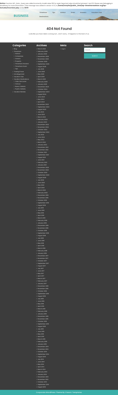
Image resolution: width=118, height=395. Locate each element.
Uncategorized (19, 74)
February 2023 (43, 119)
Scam (73, 12)
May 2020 (41, 185)
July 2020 (41, 180)
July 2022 (41, 135)
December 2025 (43, 56)
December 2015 (43, 316)
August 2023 (42, 109)
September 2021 (43, 155)
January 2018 (42, 253)
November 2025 (43, 59)
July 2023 (41, 112)
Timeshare (43, 12)
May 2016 (41, 304)
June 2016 (41, 301)
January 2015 (42, 344)
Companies (19, 56)
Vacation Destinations (21, 79)
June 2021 (41, 160)
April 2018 (41, 246)
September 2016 (43, 294)
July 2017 (41, 268)
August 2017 (42, 266)
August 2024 (42, 94)
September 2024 (43, 92)
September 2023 (43, 107)
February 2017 (42, 281)
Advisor (63, 12)
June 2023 (41, 114)
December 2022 (43, 124)
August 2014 (42, 357)
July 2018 (41, 238)
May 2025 (41, 74)
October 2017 (42, 261)
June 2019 (41, 210)
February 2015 (42, 341)
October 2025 (42, 61)
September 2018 (43, 233)
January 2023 (42, 122)
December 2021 (43, 147)
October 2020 (42, 172)
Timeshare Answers (22, 64)
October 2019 (42, 200)
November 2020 (43, 170)
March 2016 (41, 309)
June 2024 (41, 97)
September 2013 (43, 384)
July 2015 (41, 329)
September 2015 (43, 324)
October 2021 (42, 152)
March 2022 (42, 142)
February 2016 (42, 311)
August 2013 (42, 387)
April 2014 (41, 367)
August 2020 (42, 178)
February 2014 (42, 372)
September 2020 (43, 175)
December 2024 (43, 87)
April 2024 (41, 102)
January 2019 (42, 223)
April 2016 (41, 306)
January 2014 (42, 374)
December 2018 (43, 225)
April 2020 (41, 188)
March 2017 (41, 278)
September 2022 (43, 132)
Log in (63, 49)
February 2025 (43, 82)
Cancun (18, 84)
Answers (83, 12)
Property (18, 61)
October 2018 (42, 230)
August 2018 (42, 235)
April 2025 (41, 77)
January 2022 (42, 145)
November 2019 (43, 198)
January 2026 (42, 54)
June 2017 (41, 271)
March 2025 (42, 79)
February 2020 (43, 193)
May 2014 (41, 364)
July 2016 (41, 299)
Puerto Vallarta (20, 89)
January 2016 (42, 314)
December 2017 (43, 256)
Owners (18, 59)
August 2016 (42, 296)
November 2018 (43, 228)
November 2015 (43, 319)
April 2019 (41, 215)
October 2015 (42, 321)
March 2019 (41, 218)
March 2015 (41, 339)
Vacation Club (96, 12)
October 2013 (42, 382)
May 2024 (41, 99)
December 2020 (43, 167)
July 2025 (41, 69)
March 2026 (42, 49)
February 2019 (42, 220)
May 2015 (41, 334)
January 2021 (42, 165)
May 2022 (41, 140)
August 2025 (42, 66)
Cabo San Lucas (20, 81)
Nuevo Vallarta (20, 86)
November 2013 (43, 379)
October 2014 (42, 352)
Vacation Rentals (20, 92)
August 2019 (42, 205)
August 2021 (42, 157)
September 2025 (43, 64)
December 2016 (43, 286)
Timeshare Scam (21, 66)
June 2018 (41, 241)
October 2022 (42, 130)
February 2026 (43, 51)
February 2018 (42, 251)
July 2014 (41, 359)
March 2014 (41, 369)
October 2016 (42, 291)
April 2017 (41, 276)
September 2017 (43, 263)
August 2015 (42, 326)
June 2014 (41, 362)
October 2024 (42, 89)
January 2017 (42, 283)
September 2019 (43, 203)
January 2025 (42, 84)
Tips (53, 12)
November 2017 (43, 258)
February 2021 (42, 162)
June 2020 (41, 183)
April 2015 (41, 336)
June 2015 (41, 331)
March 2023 (42, 117)
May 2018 (41, 243)
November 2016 (43, 289)
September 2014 (43, 354)
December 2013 (43, 377)
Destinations (43, 17)
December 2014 (43, 347)
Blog (15, 49)
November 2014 (43, 349)
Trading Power (19, 72)
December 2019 (43, 195)
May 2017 (41, 273)
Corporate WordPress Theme (49, 392)
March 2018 (41, 248)
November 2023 (43, 104)
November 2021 (43, 150)
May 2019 (41, 213)
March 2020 (42, 190)
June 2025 (41, 72)
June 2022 (41, 137)
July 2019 (41, 208)
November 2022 (43, 127)
